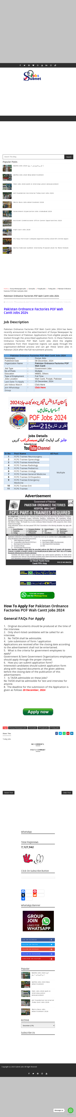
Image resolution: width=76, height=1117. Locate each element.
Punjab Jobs (42, 289)
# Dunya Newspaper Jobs (17, 732)
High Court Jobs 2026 (22, 230)
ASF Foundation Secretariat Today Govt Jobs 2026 (33, 193)
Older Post (67, 799)
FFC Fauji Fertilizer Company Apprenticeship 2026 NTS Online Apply (40, 239)
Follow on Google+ (38, 957)
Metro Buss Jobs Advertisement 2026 (28, 202)
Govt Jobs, (51, 306)
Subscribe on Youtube (38, 967)
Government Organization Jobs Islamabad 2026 (32, 211)
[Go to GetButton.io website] (70, 1114)
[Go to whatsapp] (70, 1110)
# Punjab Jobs (43, 732)
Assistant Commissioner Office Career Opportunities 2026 (37, 221)
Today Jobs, (67, 306)
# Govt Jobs (32, 732)
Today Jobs (52, 289)
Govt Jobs (32, 289)
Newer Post (8, 799)
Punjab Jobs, (59, 306)
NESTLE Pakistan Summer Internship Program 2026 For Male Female (41, 248)
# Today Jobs (54, 732)
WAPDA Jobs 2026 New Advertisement (28, 175)
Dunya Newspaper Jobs (18, 289)
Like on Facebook (38, 948)
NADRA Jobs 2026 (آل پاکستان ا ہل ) (28, 166)
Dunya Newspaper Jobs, (39, 306)
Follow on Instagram (38, 962)
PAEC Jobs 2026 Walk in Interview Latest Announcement (36, 184)
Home (6, 289)
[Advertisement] (38, 16)
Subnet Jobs (19, 1075)
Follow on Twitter (38, 952)
